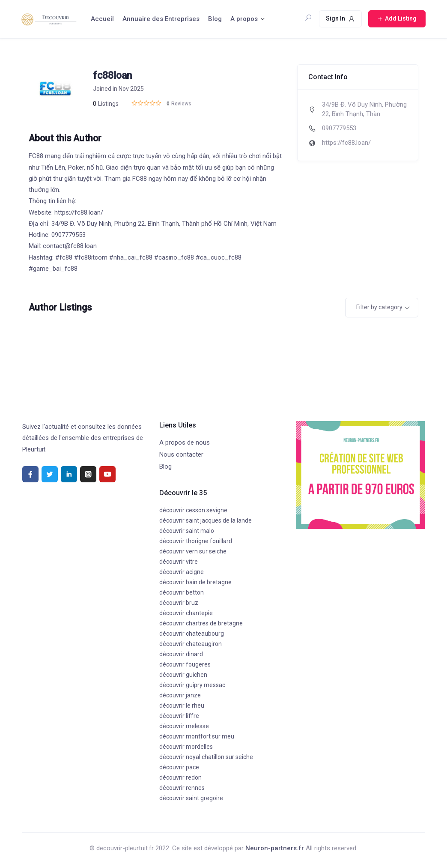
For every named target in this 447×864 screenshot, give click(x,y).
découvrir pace (179, 767)
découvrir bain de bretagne (195, 582)
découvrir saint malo (186, 530)
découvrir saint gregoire (191, 798)
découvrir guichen (183, 674)
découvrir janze (180, 695)
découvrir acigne (181, 571)
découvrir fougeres (185, 664)
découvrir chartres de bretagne (201, 623)
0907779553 (339, 128)
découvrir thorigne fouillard (195, 541)
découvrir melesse (184, 726)
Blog (215, 19)
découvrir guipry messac (192, 685)
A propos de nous (184, 442)
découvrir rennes (182, 787)
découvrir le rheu (181, 705)
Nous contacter (181, 454)
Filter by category (379, 307)
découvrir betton (181, 592)
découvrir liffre (179, 715)
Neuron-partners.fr (274, 848)
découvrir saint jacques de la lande (205, 520)
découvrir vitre (178, 561)
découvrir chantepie (186, 613)
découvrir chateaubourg (191, 633)
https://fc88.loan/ (346, 142)
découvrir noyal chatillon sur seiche (206, 756)
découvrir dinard (181, 654)
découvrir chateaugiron (190, 643)
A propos (244, 19)
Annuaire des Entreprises (161, 19)
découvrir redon (180, 777)
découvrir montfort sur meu (196, 736)
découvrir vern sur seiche (192, 551)
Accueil (102, 19)
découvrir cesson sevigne (193, 510)
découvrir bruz (178, 602)
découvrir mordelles (186, 746)
